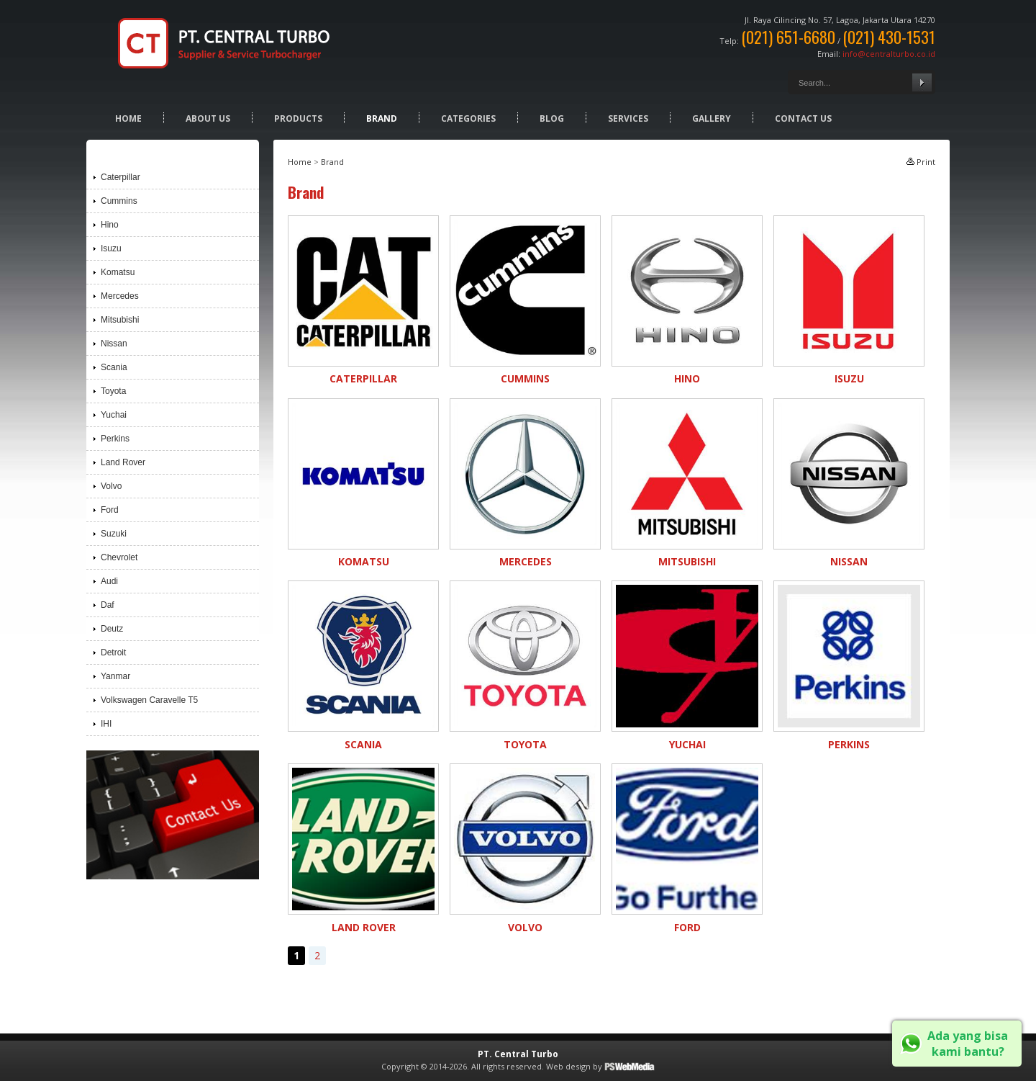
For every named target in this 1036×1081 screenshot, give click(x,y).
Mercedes (525, 561)
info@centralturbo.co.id (888, 53)
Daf (107, 605)
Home (128, 118)
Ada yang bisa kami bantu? (967, 1043)
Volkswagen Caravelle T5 (149, 700)
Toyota (525, 744)
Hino (687, 378)
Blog (552, 118)
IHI (106, 724)
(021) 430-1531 (888, 36)
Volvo (525, 927)
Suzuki (114, 534)
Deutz (112, 629)
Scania (363, 744)
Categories (468, 118)
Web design (568, 1066)
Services (628, 118)
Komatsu (363, 561)
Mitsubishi (687, 561)
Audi (109, 581)
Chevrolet (119, 557)
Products (298, 118)
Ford (687, 927)
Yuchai (687, 744)
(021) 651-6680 (788, 36)
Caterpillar (363, 378)
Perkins (849, 744)
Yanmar (115, 676)
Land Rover (364, 927)
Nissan (849, 561)
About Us (208, 118)
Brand (381, 118)
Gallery (711, 118)
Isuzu (849, 378)
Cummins (525, 378)
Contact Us (803, 118)
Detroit (113, 652)
